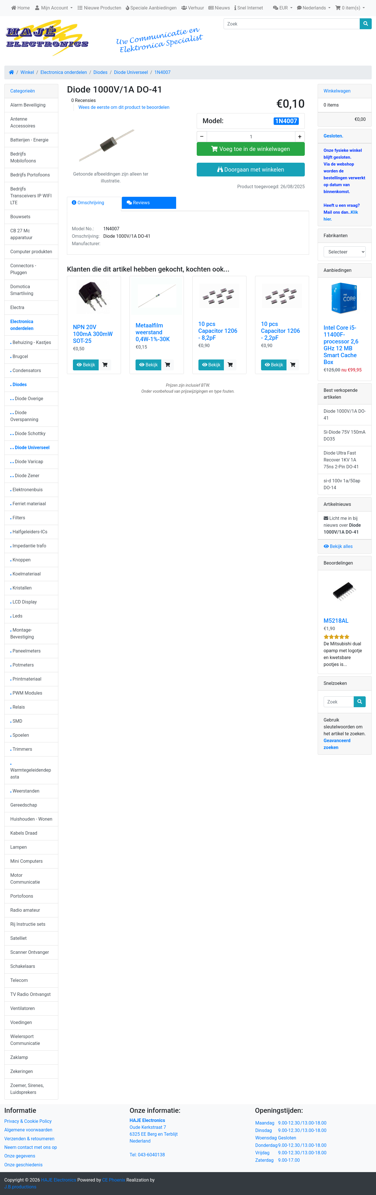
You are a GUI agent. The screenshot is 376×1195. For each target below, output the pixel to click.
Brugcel (19, 356)
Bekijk (86, 364)
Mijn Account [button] (51, 8)
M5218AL (336, 620)
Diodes (100, 72)
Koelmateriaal (25, 574)
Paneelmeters (25, 651)
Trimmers (21, 749)
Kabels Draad (23, 833)
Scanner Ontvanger (29, 952)
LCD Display (23, 602)
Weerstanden (24, 791)
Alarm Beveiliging (27, 105)
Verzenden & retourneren (29, 1138)
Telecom (19, 980)
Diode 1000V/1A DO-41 (345, 414)
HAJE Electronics (58, 1180)
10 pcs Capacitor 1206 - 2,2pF (280, 331)
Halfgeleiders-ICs (28, 531)
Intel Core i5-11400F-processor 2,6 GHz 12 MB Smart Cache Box (341, 344)
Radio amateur (25, 910)
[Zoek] (292, 23)
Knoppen (20, 560)
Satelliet (18, 938)
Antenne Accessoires (22, 122)
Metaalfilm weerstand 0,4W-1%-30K (153, 332)
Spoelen (19, 735)
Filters (17, 517)
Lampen (18, 847)
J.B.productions (20, 1187)
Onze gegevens (19, 1156)
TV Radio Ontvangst (30, 994)
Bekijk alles (338, 546)
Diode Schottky (27, 433)
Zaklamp (19, 1057)
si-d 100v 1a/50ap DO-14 (342, 484)
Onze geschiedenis (23, 1165)
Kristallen (21, 588)
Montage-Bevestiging (22, 633)
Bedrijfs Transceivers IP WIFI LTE (31, 195)
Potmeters (22, 665)
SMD (16, 721)
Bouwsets (20, 216)
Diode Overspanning (24, 416)
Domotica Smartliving (21, 290)
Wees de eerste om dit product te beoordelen (123, 107)
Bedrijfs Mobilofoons (23, 157)
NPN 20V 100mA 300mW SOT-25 (93, 334)
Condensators (25, 370)
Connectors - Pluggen (23, 269)
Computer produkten (31, 251)
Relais (17, 707)
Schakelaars (22, 966)
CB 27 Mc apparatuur (21, 234)
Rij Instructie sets (27, 924)
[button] (283, 8)
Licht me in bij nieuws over (342, 525)
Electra (17, 307)
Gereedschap (23, 805)
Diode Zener (24, 475)
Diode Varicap (26, 461)
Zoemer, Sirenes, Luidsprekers (27, 1089)
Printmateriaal (25, 679)
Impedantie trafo (28, 546)
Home (20, 8)
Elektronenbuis (26, 489)
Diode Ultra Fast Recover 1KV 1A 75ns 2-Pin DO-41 (341, 459)
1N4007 (162, 72)
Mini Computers (26, 861)
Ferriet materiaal (28, 503)
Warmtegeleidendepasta (30, 772)
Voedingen (21, 1022)
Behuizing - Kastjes (30, 342)
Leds (16, 616)
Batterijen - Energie (29, 140)
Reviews (138, 202)
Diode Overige (26, 398)
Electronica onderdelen (63, 72)
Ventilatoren (22, 1008)
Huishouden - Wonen (31, 819)
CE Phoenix (114, 1180)
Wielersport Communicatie (25, 1040)
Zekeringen (21, 1071)
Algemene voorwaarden (28, 1130)
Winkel (27, 72)
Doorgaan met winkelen (250, 169)
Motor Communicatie (25, 878)
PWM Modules (26, 693)
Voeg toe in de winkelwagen (250, 149)
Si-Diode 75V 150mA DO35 (344, 435)
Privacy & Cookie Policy (28, 1121)
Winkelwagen (337, 91)
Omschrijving (88, 202)
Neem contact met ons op (30, 1147)
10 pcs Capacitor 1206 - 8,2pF (218, 331)
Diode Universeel (131, 72)
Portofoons (21, 896)
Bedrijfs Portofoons (30, 175)
